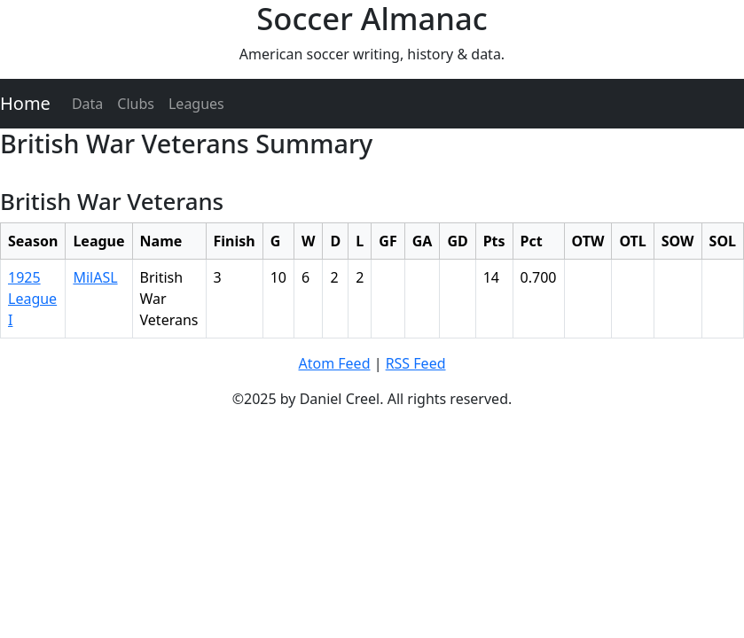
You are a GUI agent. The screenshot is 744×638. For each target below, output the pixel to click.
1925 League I (32, 299)
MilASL (95, 277)
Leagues (196, 103)
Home (25, 103)
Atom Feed (334, 363)
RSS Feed (416, 363)
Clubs (135, 103)
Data (87, 103)
